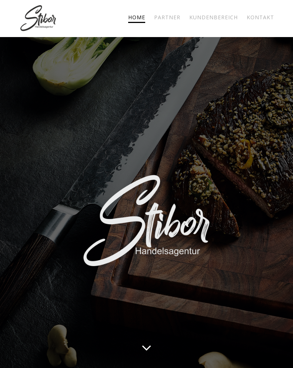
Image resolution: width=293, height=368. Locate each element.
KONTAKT (260, 17)
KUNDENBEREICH (213, 17)
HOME (136, 17)
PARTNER (167, 17)
